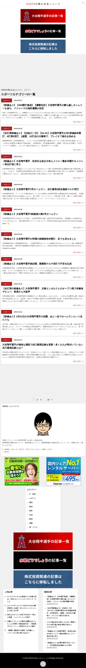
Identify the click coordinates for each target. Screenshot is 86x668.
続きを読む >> (78, 122)
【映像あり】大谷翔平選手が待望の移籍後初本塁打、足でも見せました (39, 239)
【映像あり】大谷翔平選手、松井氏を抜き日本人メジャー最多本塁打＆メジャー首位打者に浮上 (61, 633)
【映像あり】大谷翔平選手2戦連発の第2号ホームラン (30, 214)
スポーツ (6, 100)
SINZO (6, 452)
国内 (31, 502)
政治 (31, 506)
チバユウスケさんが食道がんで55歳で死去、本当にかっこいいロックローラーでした (21, 599)
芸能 (31, 523)
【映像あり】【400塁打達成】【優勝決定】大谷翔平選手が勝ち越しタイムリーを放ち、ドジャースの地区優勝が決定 (61, 599)
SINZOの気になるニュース (11, 90)
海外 (31, 511)
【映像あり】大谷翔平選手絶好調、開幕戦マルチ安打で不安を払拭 (37, 263)
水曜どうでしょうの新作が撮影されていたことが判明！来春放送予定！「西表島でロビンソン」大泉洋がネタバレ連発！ (21, 623)
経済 (31, 519)
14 (48, 400)
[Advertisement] (43, 71)
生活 (31, 515)
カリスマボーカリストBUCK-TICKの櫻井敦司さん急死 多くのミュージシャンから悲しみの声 (21, 608)
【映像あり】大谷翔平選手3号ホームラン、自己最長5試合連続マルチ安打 (40, 189)
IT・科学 (32, 494)
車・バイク (33, 527)
